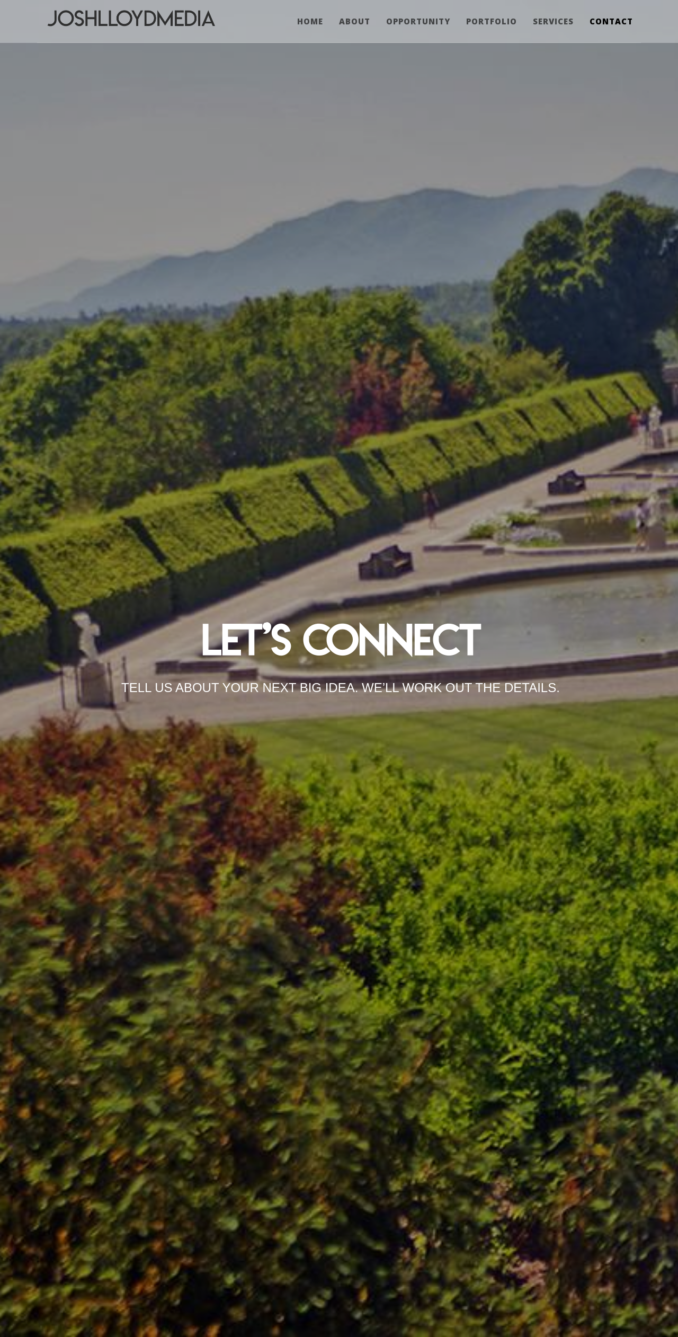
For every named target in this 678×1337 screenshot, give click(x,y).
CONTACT (611, 21)
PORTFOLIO (491, 21)
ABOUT (354, 21)
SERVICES (553, 21)
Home (310, 21)
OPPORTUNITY (418, 21)
